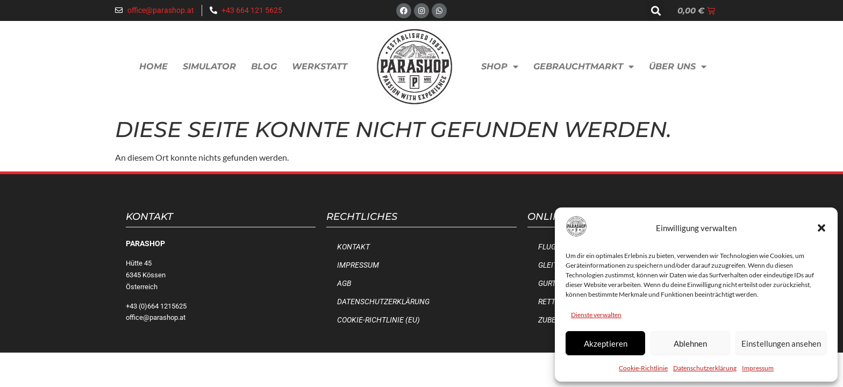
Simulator (209, 66)
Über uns (677, 66)
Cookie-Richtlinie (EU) (378, 320)
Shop (499, 66)
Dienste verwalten (596, 315)
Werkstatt (319, 66)
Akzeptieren (605, 343)
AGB (344, 283)
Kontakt (353, 247)
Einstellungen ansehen (781, 343)
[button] (821, 228)
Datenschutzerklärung (705, 368)
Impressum (758, 368)
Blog (264, 66)
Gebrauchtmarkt (583, 66)
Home (153, 66)
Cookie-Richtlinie (643, 368)
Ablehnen (690, 343)
